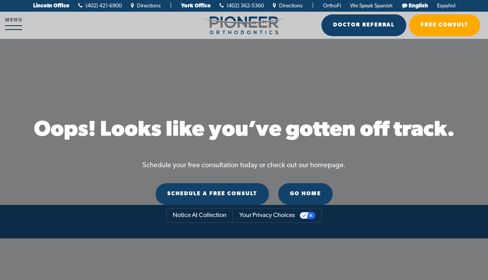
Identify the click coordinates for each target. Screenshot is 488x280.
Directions (146, 6)
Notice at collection (199, 215)
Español (446, 6)
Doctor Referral (364, 25)
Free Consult (445, 25)
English (418, 6)
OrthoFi (332, 6)
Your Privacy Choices (267, 215)
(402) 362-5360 (241, 6)
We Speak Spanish (371, 6)
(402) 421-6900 (100, 6)
